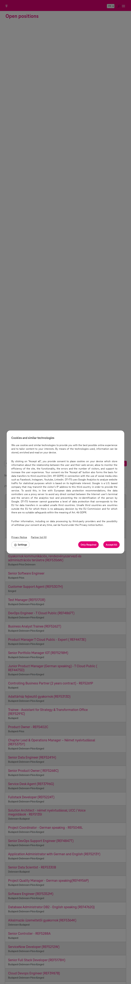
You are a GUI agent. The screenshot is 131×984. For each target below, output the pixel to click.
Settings (20, 544)
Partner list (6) (39, 537)
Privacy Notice (19, 537)
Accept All (111, 544)
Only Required (88, 544)
